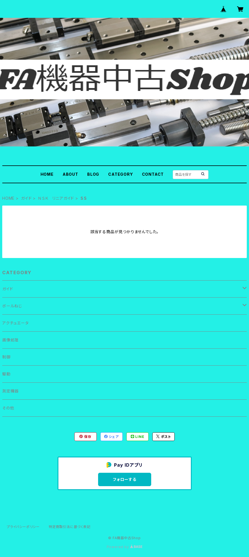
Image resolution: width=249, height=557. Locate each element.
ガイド (26, 198)
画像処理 (10, 339)
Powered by (125, 547)
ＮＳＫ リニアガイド (56, 198)
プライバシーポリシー (23, 527)
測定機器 (10, 391)
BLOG (93, 174)
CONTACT (153, 174)
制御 (6, 357)
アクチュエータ (15, 322)
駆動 (6, 374)
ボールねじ (12, 305)
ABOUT (70, 174)
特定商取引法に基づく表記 (70, 527)
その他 (8, 408)
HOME (47, 174)
